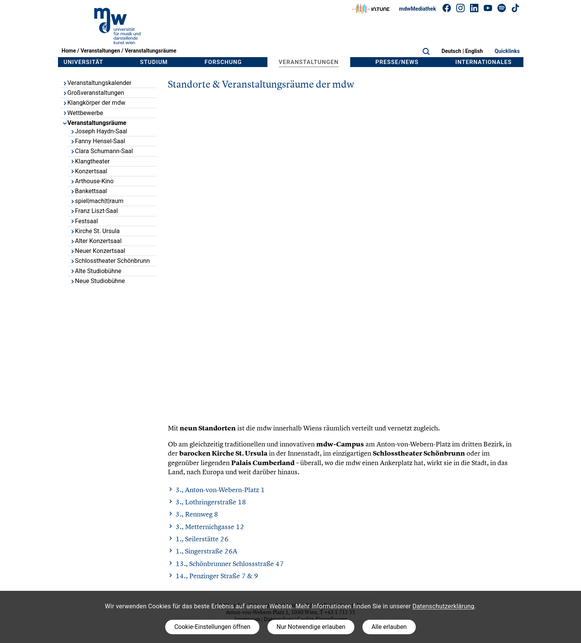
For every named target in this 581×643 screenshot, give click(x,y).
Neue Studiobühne (97, 281)
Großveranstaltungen (93, 92)
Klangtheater (90, 161)
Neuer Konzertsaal (97, 250)
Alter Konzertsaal (96, 241)
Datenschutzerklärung (443, 606)
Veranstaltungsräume (150, 51)
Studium (154, 62)
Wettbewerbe (82, 113)
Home (69, 51)
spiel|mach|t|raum (97, 201)
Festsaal (84, 221)
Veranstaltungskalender (97, 82)
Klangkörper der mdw (94, 102)
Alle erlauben (389, 626)
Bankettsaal (88, 191)
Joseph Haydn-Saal (98, 131)
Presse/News (396, 62)
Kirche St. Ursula (95, 231)
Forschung (223, 62)
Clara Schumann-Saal (101, 151)
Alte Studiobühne (96, 271)
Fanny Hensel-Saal (97, 141)
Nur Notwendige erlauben (311, 626)
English (474, 51)
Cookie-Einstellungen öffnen (212, 626)
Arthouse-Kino (92, 181)
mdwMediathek (417, 9)
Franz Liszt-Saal (94, 210)
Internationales (483, 62)
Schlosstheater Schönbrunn (110, 260)
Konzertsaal (89, 171)
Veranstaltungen (100, 51)
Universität (83, 62)
